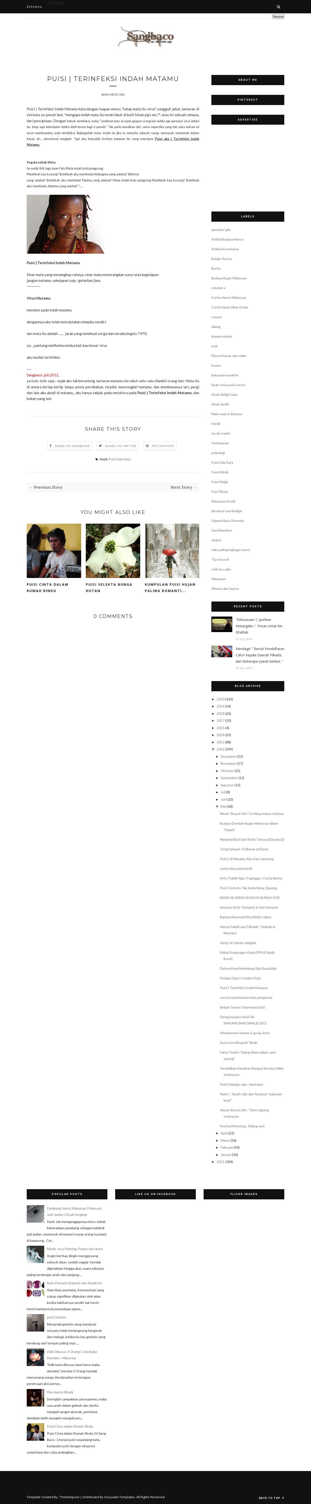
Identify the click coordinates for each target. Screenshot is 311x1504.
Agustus (227, 785)
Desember (228, 756)
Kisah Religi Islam (224, 394)
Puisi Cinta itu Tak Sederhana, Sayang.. (249, 888)
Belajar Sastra (221, 259)
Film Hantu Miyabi (60, 1392)
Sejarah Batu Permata (227, 521)
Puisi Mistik (220, 472)
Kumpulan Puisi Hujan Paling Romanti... (170, 587)
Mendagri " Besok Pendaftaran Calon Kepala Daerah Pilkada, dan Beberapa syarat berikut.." (260, 655)
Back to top (271, 1498)
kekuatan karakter (225, 375)
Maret (225, 1140)
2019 (221, 706)
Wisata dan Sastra (225, 588)
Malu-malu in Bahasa (226, 414)
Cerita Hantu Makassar (228, 297)
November (228, 763)
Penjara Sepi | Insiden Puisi (240, 978)
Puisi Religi (219, 482)
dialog (215, 327)
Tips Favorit (220, 559)
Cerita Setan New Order (229, 307)
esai (214, 346)
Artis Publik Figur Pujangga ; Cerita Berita (251, 878)
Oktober (227, 771)
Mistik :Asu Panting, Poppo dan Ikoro (75, 1249)
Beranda (34, 6)
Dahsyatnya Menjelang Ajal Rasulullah (248, 968)
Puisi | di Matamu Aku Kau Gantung (247, 859)
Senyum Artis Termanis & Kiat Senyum (249, 907)
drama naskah (221, 336)
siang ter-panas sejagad (238, 943)
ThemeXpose (69, 1497)
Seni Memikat (221, 530)
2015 (221, 728)
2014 (221, 735)
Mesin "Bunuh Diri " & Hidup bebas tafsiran (252, 814)
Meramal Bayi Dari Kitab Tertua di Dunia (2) (252, 839)
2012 (221, 749)
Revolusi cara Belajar (226, 511)
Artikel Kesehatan (225, 249)
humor (216, 365)
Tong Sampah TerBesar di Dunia (244, 849)
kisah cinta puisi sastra (228, 385)
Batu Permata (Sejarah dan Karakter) (74, 1283)
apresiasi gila (221, 230)
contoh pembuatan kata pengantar (246, 997)
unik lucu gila (221, 569)
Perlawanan (220, 443)
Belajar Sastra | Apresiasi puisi (242, 1007)
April (224, 1133)
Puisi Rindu (219, 491)
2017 (221, 720)
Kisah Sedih (220, 404)
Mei (223, 806)
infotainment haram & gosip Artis (245, 1033)
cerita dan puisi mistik (236, 868)
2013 (221, 742)
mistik (215, 424)
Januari (226, 1155)
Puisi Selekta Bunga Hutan (109, 587)
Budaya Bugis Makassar (229, 278)
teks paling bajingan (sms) (230, 550)
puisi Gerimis (56, 1317)
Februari (227, 1147)
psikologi (218, 453)
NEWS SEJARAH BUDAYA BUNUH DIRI (250, 897)
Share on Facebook (72, 446)
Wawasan (218, 579)
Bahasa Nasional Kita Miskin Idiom (245, 917)
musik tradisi (220, 433)
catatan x (218, 288)
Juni (224, 799)
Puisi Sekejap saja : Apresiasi (241, 1084)
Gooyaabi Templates (119, 1497)
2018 (221, 713)
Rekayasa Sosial (223, 501)
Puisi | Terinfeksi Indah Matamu (244, 988)
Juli (223, 792)
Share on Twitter (121, 446)
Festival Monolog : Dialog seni (242, 1126)
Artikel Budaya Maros (227, 239)
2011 (221, 1162)
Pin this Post (163, 446)
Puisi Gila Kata (119, 459)
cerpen (216, 317)
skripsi (216, 540)
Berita (216, 268)
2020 (221, 699)
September (229, 778)
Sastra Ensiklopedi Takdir (239, 1043)
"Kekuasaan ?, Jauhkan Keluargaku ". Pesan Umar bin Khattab (259, 625)
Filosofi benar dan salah (228, 356)
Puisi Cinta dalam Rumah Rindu (48, 587)
